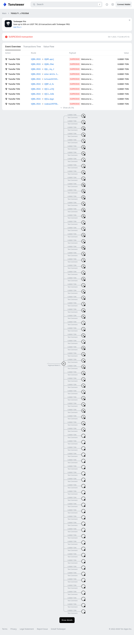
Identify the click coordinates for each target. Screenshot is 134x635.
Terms (4, 629)
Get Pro (17, 27)
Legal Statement (27, 629)
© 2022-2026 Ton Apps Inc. (120, 629)
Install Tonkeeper (58, 629)
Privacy (13, 629)
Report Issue (42, 629)
